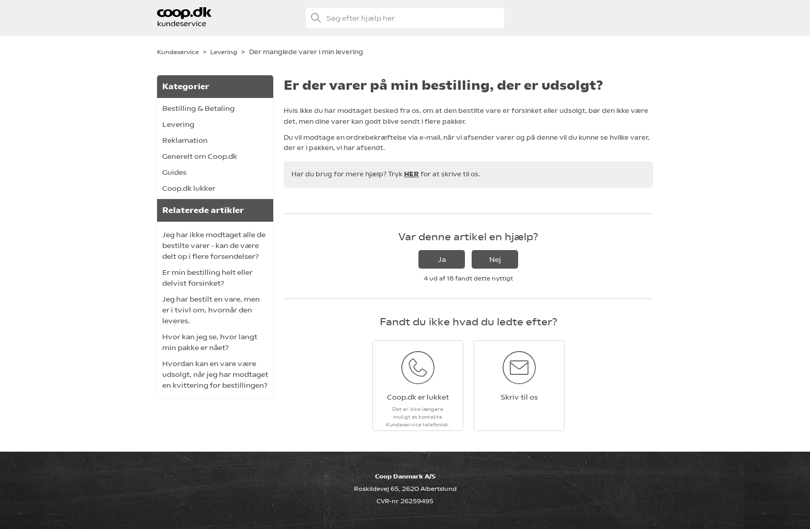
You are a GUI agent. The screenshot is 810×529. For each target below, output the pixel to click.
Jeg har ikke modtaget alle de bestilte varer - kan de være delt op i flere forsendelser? (214, 245)
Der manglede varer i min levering (306, 52)
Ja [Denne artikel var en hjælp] (442, 259)
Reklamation (185, 140)
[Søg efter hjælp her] (405, 18)
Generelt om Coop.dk (199, 156)
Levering (223, 52)
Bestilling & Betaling (198, 108)
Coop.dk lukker (188, 188)
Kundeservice (178, 52)
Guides (174, 172)
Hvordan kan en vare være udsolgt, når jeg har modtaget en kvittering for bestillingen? (215, 374)
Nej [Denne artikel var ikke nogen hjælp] (495, 259)
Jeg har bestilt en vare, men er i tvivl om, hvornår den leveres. (211, 310)
